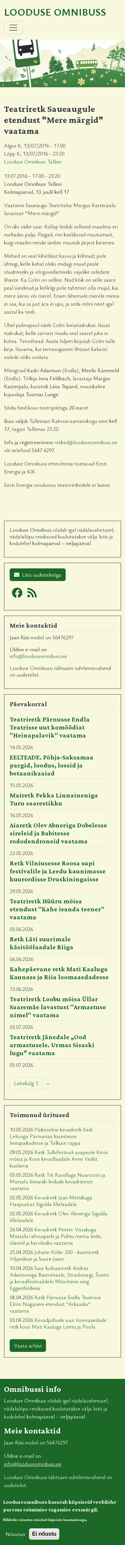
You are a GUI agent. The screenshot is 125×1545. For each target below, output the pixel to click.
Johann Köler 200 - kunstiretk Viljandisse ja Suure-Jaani (54, 1255)
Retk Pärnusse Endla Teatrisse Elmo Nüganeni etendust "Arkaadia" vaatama (55, 1304)
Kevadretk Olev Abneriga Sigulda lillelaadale (58, 1217)
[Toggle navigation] (13, 27)
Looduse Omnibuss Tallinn (33, 161)
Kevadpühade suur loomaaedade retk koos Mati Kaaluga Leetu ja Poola (58, 1323)
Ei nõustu (44, 1538)
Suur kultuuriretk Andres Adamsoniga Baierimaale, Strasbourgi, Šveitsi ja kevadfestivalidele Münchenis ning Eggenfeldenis (59, 1278)
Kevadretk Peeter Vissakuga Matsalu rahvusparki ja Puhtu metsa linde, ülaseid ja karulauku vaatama (56, 1236)
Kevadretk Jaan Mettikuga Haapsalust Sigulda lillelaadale (51, 1201)
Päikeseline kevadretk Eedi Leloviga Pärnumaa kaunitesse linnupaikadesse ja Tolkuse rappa (51, 1136)
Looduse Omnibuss (55, 12)
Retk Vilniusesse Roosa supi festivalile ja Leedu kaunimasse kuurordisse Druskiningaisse (58, 871)
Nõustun (15, 1538)
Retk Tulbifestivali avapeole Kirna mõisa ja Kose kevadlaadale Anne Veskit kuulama (59, 1158)
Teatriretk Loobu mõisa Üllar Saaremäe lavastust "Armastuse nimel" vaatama (58, 1007)
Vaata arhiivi (28, 1345)
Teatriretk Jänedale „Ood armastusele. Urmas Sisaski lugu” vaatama (52, 1045)
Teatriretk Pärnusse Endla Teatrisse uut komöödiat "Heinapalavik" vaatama (50, 727)
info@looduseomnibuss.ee (38, 656)
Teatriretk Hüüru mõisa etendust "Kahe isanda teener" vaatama (57, 909)
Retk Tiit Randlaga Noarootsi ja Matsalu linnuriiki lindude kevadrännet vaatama (57, 1181)
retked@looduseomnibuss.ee (85, 442)
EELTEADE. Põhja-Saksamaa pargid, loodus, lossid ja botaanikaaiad (51, 765)
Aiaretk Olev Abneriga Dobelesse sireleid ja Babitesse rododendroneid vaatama (58, 833)
